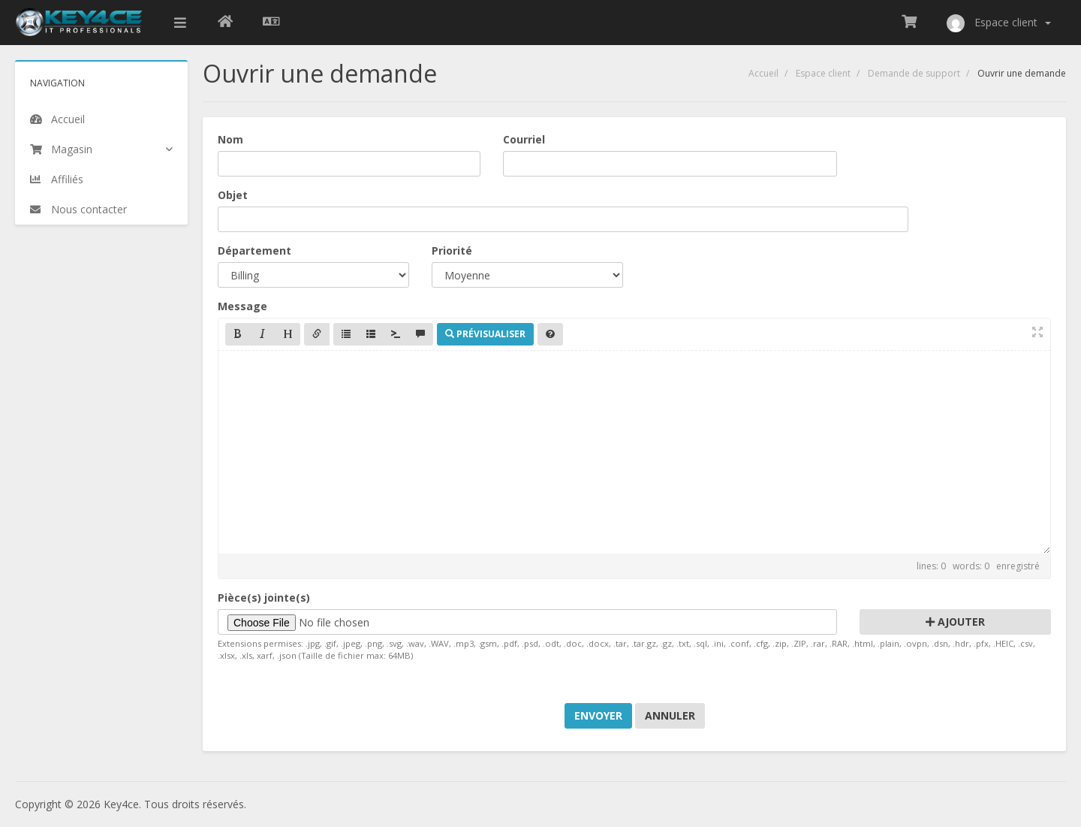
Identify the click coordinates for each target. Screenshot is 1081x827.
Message (242, 306)
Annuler (670, 715)
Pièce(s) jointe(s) (264, 597)
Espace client (823, 73)
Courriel (524, 139)
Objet (233, 195)
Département (254, 250)
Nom (230, 139)
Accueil (763, 73)
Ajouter (955, 621)
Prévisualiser (485, 333)
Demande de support (914, 73)
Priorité (452, 250)
